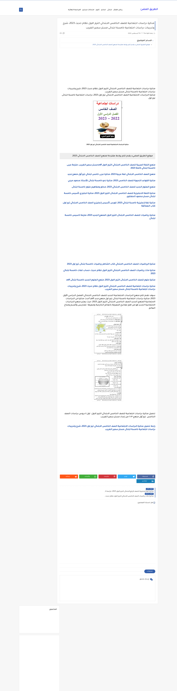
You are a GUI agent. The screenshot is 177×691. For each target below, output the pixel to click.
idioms (48, 229)
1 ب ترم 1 (48, 142)
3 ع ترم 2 (30, 184)
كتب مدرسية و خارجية (48, 526)
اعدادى (103, 10)
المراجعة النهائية (74, 10)
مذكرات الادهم (30, 553)
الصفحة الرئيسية (150, 2)
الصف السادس (30, 355)
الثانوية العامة (30, 282)
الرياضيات (48, 314)
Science (48, 223)
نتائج (30, 653)
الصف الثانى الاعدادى (30, 341)
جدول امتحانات (30, 470)
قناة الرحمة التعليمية (48, 518)
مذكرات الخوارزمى (48, 560)
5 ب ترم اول (48, 202)
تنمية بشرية (30, 464)
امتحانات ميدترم (88, 10)
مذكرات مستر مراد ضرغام (48, 621)
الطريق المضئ (149, 10)
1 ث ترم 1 (48, 148)
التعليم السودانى (48, 282)
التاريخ (30, 261)
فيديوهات (30, 505)
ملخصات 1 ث (48, 635)
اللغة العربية (48, 391)
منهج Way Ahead (48, 647)
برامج (48, 444)
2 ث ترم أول (30, 166)
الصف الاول (48, 320)
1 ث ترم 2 (30, 148)
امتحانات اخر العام (48, 416)
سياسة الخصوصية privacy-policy (102, 2)
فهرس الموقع (132, 2)
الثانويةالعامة (48, 288)
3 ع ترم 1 (48, 190)
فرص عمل (30, 497)
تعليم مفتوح (30, 458)
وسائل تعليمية (30, 669)
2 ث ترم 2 (48, 166)
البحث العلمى (48, 261)
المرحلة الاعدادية (30, 403)
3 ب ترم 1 (30, 178)
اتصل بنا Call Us (120, 2)
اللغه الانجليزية (48, 397)
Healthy (30, 217)
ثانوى (97, 10)
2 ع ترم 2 (48, 178)
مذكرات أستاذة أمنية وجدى (30, 546)
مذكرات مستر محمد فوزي (30, 613)
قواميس (30, 517)
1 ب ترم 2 (30, 142)
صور (48, 491)
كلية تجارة (30, 525)
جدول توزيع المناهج (48, 478)
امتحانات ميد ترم (30, 424)
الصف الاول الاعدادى (30, 320)
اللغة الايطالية (30, 385)
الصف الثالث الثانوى (30, 332)
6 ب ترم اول (48, 209)
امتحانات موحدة (48, 424)
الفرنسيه (30, 361)
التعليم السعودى (30, 276)
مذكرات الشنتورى (30, 560)
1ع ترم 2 (30, 154)
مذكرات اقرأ (48, 553)
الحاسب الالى (48, 300)
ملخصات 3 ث (48, 641)
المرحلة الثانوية (48, 409)
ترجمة (48, 452)
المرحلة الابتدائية (48, 403)
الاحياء (48, 255)
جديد (30, 478)
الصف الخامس (30, 349)
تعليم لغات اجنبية (30, 452)
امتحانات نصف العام (30, 431)
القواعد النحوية (30, 373)
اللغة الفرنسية (30, 391)
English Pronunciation (30, 210)
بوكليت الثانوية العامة (30, 445)
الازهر (30, 255)
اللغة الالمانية (30, 379)
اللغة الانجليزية (48, 385)
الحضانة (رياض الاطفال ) (30, 301)
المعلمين (30, 409)
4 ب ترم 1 (30, 190)
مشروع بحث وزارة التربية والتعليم (30, 621)
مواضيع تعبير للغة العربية (48, 654)
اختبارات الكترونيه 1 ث (30, 242)
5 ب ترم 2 (30, 196)
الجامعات (30, 288)
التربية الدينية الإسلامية (30, 268)
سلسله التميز (48, 484)
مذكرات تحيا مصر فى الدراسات (48, 575)
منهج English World (30, 641)
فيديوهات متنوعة (48, 511)
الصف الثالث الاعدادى (48, 333)
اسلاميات (30, 249)
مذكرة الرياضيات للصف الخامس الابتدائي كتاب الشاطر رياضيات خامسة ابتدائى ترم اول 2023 (111, 265)
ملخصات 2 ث (30, 635)
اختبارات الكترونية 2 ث (48, 242)
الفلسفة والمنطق (48, 367)
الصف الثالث (30, 326)
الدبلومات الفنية (48, 308)
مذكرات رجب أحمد (30, 574)
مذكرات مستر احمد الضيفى (48, 605)
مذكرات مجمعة (30, 590)
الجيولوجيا (30, 294)
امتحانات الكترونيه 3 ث (30, 417)
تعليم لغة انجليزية (48, 458)
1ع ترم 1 (48, 154)
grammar (30, 223)
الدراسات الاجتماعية (30, 308)
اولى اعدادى (30, 438)
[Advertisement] (109, 68)
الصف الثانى (48, 340)
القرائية (48, 373)
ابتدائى (109, 10)
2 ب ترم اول (30, 160)
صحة (30, 484)
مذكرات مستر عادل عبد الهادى (48, 613)
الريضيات (30, 314)
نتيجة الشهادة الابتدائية (30, 662)
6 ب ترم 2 (30, 202)
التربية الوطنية (48, 276)
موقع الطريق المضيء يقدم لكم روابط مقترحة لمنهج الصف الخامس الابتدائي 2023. (121, 45)
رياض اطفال (117, 10)
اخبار (30, 229)
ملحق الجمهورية (30, 629)
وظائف (48, 675)
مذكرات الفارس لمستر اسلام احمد (48, 567)
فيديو (48, 505)
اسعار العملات (48, 249)
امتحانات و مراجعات (48, 438)
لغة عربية (30, 539)
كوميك (30, 533)
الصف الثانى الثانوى (48, 349)
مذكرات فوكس (48, 590)
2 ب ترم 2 (48, 160)
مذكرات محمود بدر (48, 596)
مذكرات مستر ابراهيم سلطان (30, 597)
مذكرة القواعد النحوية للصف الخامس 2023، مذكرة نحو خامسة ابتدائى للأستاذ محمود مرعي (111, 181)
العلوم (48, 361)
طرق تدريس (30, 491)
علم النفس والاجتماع (48, 498)
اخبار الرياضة (30, 235)
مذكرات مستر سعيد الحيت (30, 605)
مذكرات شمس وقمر (30, 583)
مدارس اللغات (48, 545)
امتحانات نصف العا (48, 430)
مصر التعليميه (48, 629)
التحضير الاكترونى (48, 267)
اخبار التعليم (48, 235)
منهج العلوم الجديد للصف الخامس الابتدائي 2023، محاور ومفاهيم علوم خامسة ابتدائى (113, 188)
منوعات (30, 647)
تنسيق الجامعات (48, 464)
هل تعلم (48, 669)
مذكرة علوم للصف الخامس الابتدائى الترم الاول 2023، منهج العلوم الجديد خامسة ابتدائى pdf (111, 281)
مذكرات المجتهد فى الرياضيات (30, 567)
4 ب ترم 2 (48, 196)
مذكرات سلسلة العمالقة (48, 583)
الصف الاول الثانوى (48, 326)
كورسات (48, 533)
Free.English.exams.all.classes (47, 217)
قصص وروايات (30, 511)
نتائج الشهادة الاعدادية (48, 662)
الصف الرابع (48, 355)
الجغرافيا (48, 294)
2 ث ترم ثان (48, 172)
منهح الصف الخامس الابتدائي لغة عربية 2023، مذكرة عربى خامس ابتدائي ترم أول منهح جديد (111, 175)
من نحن (140, 2)
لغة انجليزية (48, 539)
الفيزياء (30, 367)
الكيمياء (48, 379)
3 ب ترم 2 (48, 184)
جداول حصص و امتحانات (48, 471)
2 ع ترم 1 (30, 172)
